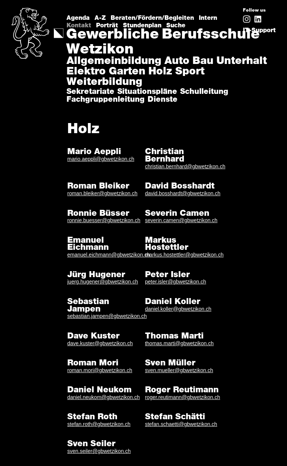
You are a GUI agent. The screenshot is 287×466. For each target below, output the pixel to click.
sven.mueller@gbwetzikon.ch (179, 370)
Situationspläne (147, 91)
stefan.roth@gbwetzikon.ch (98, 424)
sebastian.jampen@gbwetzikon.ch (107, 316)
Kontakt (79, 24)
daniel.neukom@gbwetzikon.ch (103, 397)
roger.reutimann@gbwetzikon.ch (182, 397)
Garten (127, 72)
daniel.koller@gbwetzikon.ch (178, 309)
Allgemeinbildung (114, 61)
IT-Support (259, 30)
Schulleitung (204, 91)
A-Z (100, 16)
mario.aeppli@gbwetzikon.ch (100, 159)
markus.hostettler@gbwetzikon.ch (184, 255)
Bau (202, 61)
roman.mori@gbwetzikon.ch (99, 370)
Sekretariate (90, 91)
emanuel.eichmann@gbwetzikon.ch (108, 255)
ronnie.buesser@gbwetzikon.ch (104, 220)
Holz (160, 72)
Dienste (163, 99)
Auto (176, 61)
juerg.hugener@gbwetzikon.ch (102, 282)
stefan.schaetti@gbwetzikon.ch (181, 424)
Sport (189, 72)
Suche (175, 24)
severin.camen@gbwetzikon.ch (181, 220)
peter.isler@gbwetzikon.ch (175, 282)
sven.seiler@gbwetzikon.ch (99, 451)
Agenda (78, 16)
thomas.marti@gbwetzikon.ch (179, 343)
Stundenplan (142, 24)
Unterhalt (241, 61)
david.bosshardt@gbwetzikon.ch (182, 193)
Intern (208, 16)
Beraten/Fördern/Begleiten (152, 16)
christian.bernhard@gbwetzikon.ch (185, 166)
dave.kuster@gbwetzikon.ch (100, 343)
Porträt (107, 24)
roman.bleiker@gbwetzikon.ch (102, 193)
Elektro (86, 72)
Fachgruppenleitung (106, 99)
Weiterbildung (104, 82)
